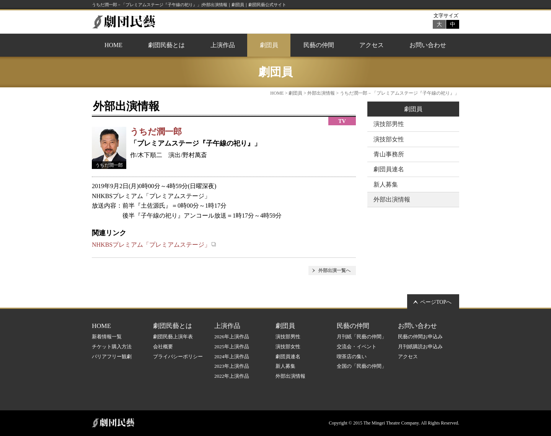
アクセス (371, 45)
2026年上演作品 (231, 336)
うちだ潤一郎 (156, 131)
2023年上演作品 (231, 366)
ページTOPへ (436, 302)
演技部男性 (388, 124)
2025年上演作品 (231, 346)
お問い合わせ (427, 45)
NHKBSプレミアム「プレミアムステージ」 (154, 244)
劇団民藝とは (166, 45)
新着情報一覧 (107, 336)
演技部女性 (388, 139)
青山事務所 (388, 154)
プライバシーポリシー (178, 356)
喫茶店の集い (352, 356)
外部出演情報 (321, 93)
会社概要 (163, 346)
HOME (113, 45)
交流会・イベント (357, 346)
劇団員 (269, 45)
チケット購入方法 (112, 346)
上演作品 (222, 45)
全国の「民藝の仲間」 (361, 366)
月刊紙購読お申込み (420, 346)
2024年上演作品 (231, 356)
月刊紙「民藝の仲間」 (361, 336)
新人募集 (385, 184)
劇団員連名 (388, 169)
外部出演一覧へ (334, 270)
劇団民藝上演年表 (173, 336)
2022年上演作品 (231, 376)
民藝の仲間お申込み (420, 336)
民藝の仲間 (318, 45)
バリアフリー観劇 (112, 356)
